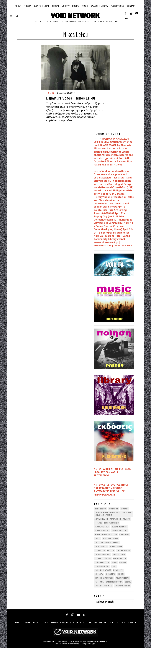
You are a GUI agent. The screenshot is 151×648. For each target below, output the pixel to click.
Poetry (50, 93)
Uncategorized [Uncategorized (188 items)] (101, 546)
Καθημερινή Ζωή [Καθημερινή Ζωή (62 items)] (102, 566)
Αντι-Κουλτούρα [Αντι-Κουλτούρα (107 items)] (123, 550)
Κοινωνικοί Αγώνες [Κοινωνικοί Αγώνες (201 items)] (103, 570)
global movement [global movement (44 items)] (120, 527)
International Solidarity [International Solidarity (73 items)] (106, 535)
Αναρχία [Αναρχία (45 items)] (110, 550)
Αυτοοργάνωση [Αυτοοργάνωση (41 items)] (119, 558)
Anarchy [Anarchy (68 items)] (124, 509)
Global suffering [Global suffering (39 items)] (120, 531)
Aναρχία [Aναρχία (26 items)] (126, 519)
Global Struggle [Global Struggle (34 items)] (102, 531)
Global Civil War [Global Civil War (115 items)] (102, 527)
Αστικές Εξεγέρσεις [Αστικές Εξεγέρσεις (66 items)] (103, 558)
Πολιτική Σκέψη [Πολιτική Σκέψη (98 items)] (123, 578)
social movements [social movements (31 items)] (103, 542)
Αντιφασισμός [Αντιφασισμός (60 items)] (119, 554)
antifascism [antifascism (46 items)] (115, 519)
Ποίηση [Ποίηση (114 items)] (121, 574)
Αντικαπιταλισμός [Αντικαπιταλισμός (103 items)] (102, 554)
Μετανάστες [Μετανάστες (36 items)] (118, 570)
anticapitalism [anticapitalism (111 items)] (101, 519)
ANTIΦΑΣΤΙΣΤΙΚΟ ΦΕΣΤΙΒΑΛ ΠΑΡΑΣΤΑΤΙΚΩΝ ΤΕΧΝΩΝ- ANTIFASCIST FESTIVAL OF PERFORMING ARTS (111, 489)
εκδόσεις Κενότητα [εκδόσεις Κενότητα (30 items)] (114, 582)
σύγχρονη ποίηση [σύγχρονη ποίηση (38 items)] (122, 586)
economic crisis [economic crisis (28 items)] (111, 523)
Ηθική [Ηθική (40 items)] (114, 562)
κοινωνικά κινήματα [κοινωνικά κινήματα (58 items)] (103, 586)
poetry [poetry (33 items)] (98, 539)
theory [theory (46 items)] (116, 542)
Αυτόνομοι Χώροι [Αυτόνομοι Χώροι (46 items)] (102, 562)
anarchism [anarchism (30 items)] (114, 509)
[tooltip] (125, 13)
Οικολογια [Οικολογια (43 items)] (99, 574)
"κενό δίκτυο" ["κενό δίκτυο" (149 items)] (101, 509)
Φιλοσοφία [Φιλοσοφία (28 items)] (99, 582)
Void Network (48, 641)
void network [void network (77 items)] (116, 546)
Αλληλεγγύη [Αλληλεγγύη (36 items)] (100, 550)
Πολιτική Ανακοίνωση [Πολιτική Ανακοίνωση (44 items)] (104, 578)
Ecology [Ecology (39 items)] (98, 523)
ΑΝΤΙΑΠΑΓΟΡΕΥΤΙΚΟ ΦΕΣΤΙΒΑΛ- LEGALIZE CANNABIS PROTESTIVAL (112, 472)
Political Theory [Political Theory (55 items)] (110, 539)
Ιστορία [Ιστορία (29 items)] (122, 562)
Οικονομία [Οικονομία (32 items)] (110, 574)
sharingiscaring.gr (87, 644)
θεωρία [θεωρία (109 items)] (128, 582)
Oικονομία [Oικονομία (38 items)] (124, 535)
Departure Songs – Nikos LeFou (70, 98)
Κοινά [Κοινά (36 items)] (114, 566)
